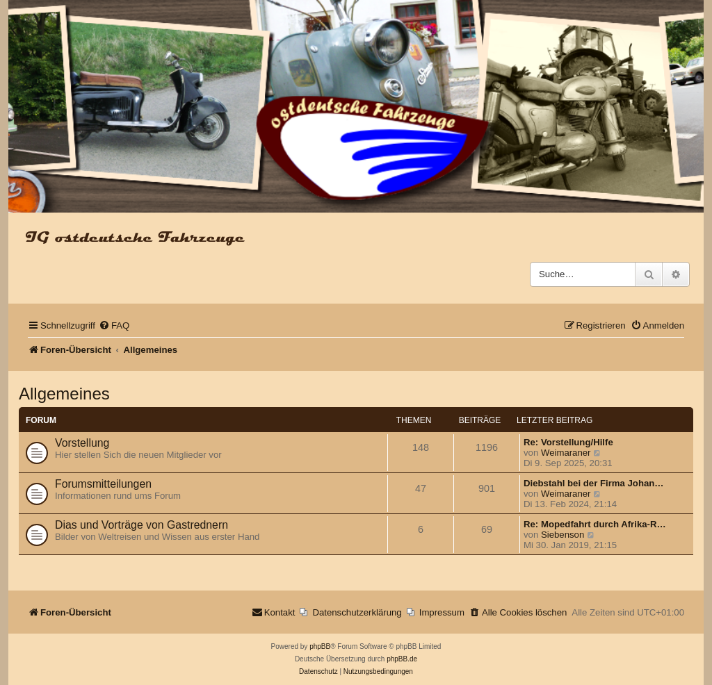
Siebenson (562, 534)
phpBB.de (402, 659)
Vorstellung (82, 443)
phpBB (319, 646)
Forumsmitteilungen (103, 484)
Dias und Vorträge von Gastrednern (141, 525)
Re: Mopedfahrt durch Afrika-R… (595, 524)
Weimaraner (566, 452)
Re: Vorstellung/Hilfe (568, 442)
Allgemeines (64, 393)
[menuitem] (114, 325)
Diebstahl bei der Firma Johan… (594, 483)
